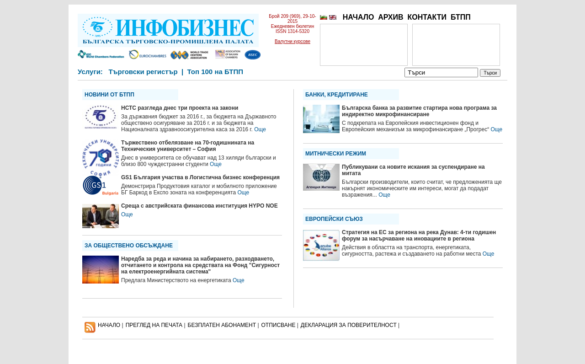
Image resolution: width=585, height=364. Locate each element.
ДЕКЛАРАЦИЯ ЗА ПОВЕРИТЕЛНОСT (349, 325)
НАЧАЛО (358, 17)
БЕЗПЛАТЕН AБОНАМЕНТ (222, 325)
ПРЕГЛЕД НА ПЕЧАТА (154, 325)
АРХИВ (390, 17)
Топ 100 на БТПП (215, 71)
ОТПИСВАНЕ (278, 325)
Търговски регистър (142, 71)
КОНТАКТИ (427, 17)
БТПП (461, 17)
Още (260, 129)
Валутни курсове (292, 41)
